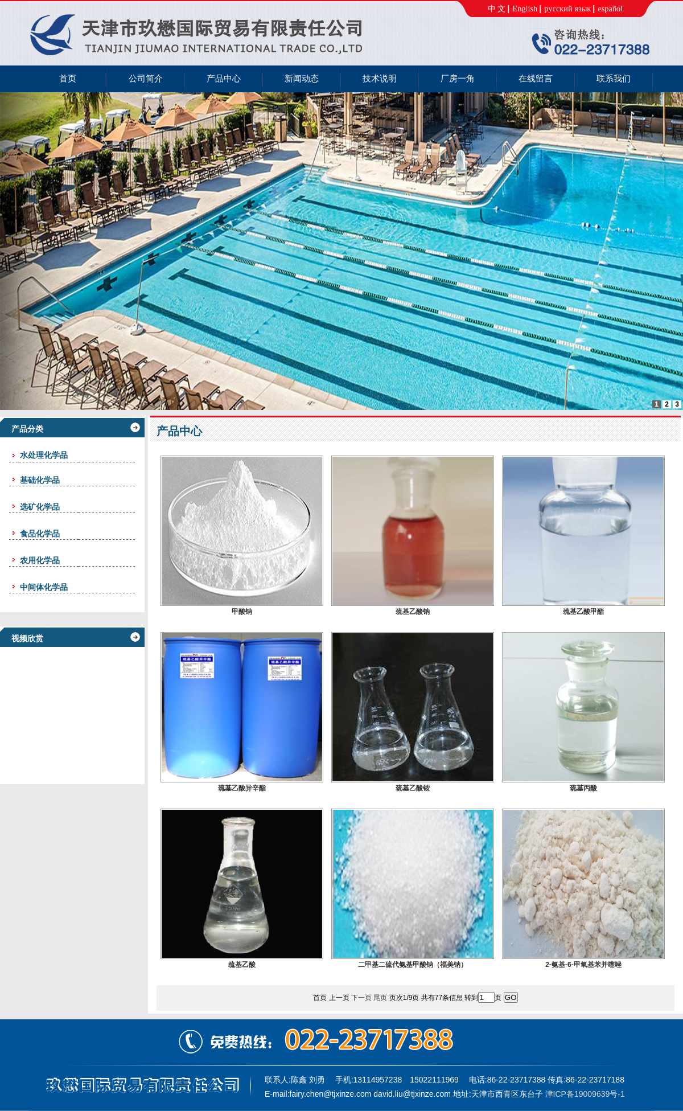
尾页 (380, 998)
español (610, 8)
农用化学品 (40, 560)
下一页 (361, 998)
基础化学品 (40, 480)
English (524, 8)
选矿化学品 (40, 506)
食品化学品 (40, 533)
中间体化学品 (44, 587)
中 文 (497, 8)
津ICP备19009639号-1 (585, 1093)
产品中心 (179, 431)
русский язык (567, 8)
